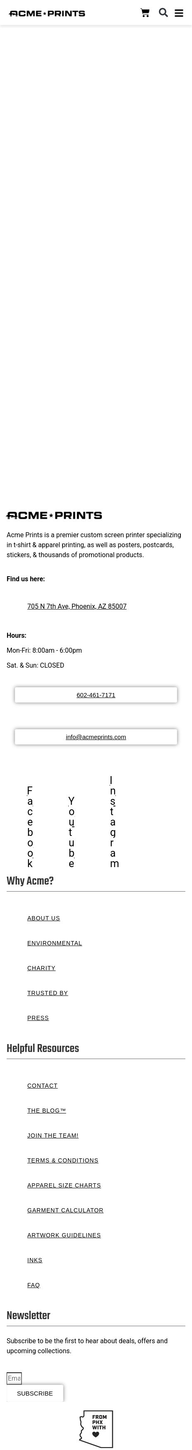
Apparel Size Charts (64, 1185)
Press (38, 1018)
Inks (35, 1260)
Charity (41, 968)
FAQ (33, 1285)
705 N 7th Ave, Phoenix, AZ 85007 (77, 606)
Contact (42, 1085)
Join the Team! (53, 1135)
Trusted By (47, 993)
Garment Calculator (65, 1210)
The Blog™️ (46, 1110)
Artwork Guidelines (64, 1235)
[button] (163, 12)
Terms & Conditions (62, 1160)
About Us (43, 918)
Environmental (54, 943)
